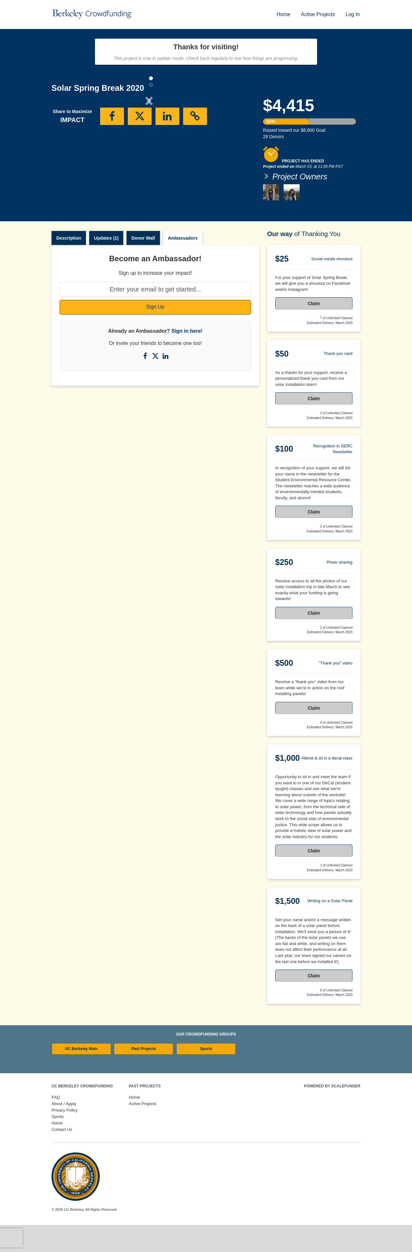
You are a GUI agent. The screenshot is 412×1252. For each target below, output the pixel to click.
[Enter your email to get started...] (155, 316)
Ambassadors (183, 265)
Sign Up (155, 334)
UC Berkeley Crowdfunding (82, 1113)
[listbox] (149, 155)
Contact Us (62, 1156)
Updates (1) (106, 265)
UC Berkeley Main (81, 1076)
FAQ (56, 1124)
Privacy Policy (65, 1137)
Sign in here (186, 358)
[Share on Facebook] (146, 383)
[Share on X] (156, 383)
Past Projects (143, 1076)
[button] (66, 154)
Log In (353, 14)
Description (68, 265)
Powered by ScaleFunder (332, 1113)
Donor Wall (143, 265)
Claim (314, 330)
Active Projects (318, 14)
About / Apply (64, 1130)
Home (283, 14)
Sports (206, 1076)
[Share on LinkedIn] (165, 383)
